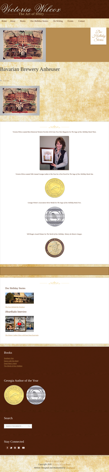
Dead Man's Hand (10, 363)
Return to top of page (55, 461)
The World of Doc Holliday (13, 366)
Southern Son (9, 358)
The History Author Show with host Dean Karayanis (22, 335)
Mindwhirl (70, 468)
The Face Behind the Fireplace (15, 307)
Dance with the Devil (11, 361)
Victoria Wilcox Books (61, 464)
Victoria (6, 80)
